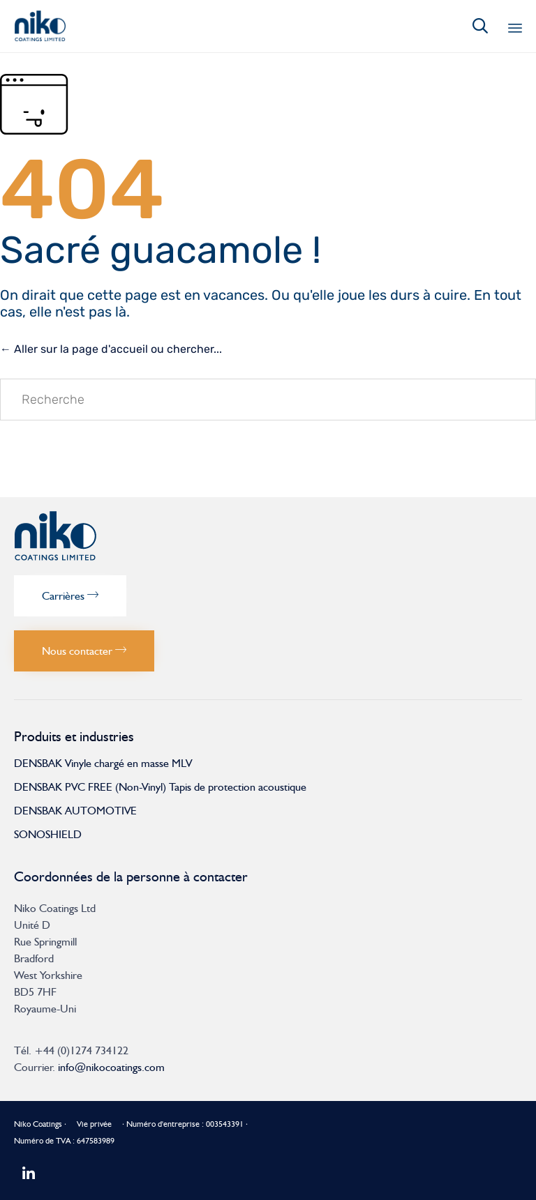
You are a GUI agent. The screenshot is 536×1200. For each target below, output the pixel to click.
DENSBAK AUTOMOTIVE (75, 810)
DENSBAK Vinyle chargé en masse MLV (103, 763)
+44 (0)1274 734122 (81, 1050)
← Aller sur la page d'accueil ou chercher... (111, 349)
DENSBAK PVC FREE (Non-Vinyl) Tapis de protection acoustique (160, 786)
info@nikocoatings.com (111, 1067)
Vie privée (94, 1124)
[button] (70, 595)
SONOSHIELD (48, 834)
